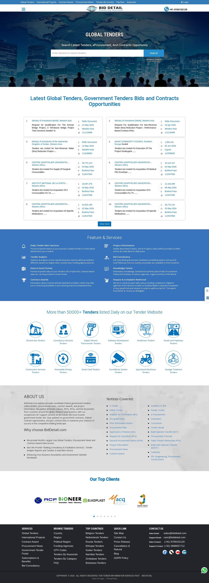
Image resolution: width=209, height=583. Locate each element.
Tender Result (157, 427)
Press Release (122, 541)
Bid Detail (147, 575)
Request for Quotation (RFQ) (123, 436)
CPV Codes (60, 550)
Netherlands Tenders (97, 537)
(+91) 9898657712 (174, 546)
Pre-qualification (117, 418)
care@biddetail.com (175, 537)
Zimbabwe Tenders (96, 558)
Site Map (119, 533)
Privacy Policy (112, 578)
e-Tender (114, 405)
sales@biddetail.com (175, 533)
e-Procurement (158, 414)
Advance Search (154, 59)
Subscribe (131, 2)
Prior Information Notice (121, 423)
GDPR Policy (121, 558)
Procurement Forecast (161, 436)
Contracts (155, 452)
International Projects (46, 2)
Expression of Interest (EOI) (122, 431)
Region (58, 537)
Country (58, 533)
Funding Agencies (63, 546)
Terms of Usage (98, 578)
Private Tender (158, 410)
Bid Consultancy (31, 565)
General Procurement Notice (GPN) (126, 440)
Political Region (62, 541)
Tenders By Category (65, 558)
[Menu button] (24, 9)
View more (104, 224)
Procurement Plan (118, 427)
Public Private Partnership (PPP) (166, 440)
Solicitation (156, 418)
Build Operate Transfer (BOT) (165, 431)
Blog (116, 553)
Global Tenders (27, 2)
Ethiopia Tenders (95, 546)
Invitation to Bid (158, 405)
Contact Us (120, 537)
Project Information (119, 445)
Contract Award (66, 2)
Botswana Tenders (96, 563)
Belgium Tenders (95, 533)
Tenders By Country (105, 2)
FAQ (56, 563)
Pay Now (120, 2)
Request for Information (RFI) (123, 414)
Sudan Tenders (94, 550)
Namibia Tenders (95, 554)
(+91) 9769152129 (174, 541)
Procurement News (84, 2)
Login (184, 2)
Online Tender (116, 410)
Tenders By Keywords (66, 554)
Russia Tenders (94, 541)
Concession (156, 423)
